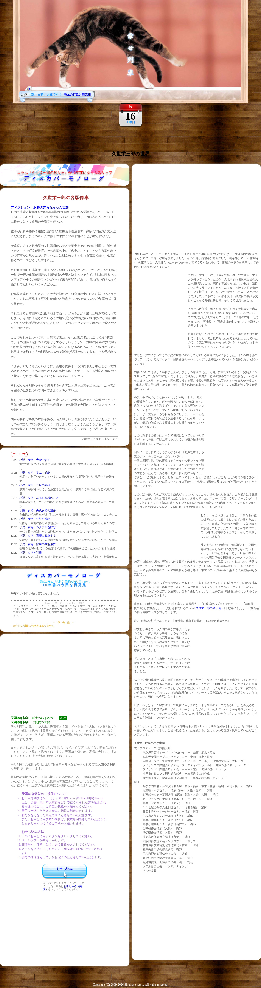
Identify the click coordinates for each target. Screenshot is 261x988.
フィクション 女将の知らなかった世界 (40, 207)
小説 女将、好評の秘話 (34, 518)
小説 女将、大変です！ (34, 460)
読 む (63, 718)
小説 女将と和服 (30, 552)
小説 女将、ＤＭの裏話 (34, 485)
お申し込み (64, 869)
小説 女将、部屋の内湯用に (37, 544)
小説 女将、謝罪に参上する (37, 535)
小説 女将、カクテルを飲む (37, 527)
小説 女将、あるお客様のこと (39, 497)
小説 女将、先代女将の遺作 (37, 510)
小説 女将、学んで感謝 (34, 472)
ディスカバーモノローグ (64, 178)
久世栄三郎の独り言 (208, 608)
